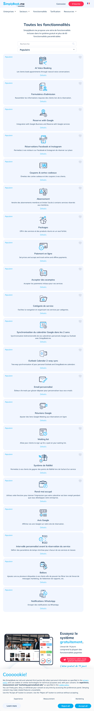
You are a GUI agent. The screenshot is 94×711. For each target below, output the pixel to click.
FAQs (6, 642)
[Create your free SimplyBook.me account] (75, 482)
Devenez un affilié (54, 660)
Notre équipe (52, 642)
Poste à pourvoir (53, 649)
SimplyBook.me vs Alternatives (15, 622)
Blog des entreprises (12, 649)
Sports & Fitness (11, 565)
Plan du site (8, 653)
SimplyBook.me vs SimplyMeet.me (17, 618)
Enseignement (10, 534)
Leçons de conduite (12, 580)
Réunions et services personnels (18, 557)
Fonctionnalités (40, 11)
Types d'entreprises (54, 611)
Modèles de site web (12, 615)
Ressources (70, 11)
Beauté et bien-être (12, 526)
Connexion (60, 4)
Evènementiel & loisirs (13, 573)
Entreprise (51, 607)
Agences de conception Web (58, 664)
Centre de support (11, 634)
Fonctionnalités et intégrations (16, 607)
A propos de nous (54, 638)
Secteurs (25, 11)
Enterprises (10, 11)
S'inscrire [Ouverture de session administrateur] (75, 4)
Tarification (55, 11)
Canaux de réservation (12, 611)
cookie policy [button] (64, 685)
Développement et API (56, 615)
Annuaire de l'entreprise (56, 618)
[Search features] (47, 43)
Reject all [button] (66, 706)
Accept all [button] (83, 706)
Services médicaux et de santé (17, 550)
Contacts (50, 645)
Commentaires (53, 634)
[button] (25, 70)
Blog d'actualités (53, 653)
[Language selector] (87, 4)
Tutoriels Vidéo (9, 645)
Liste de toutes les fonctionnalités (17, 603)
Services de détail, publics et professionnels (14, 542)
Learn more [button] (12, 706)
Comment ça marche (12, 638)
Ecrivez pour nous (54, 657)
